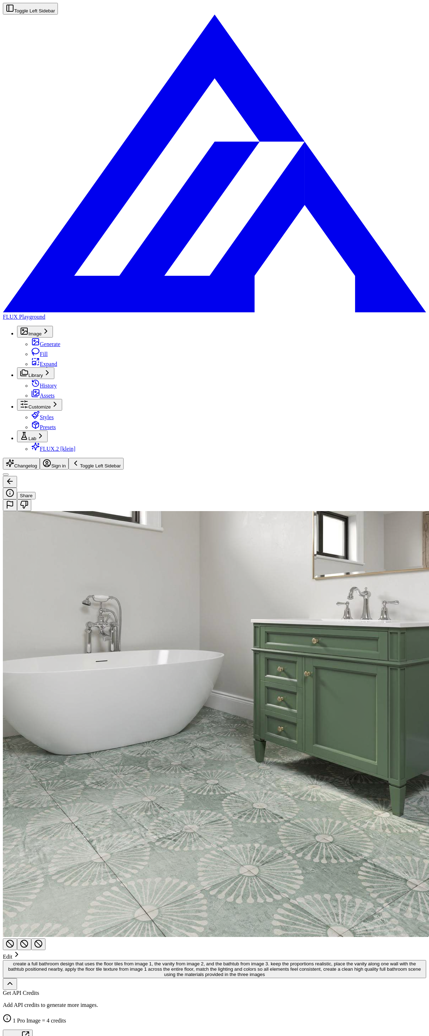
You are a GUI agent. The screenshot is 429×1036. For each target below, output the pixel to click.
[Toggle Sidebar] (6, 474)
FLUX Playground (24, 317)
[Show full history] (10, 984)
